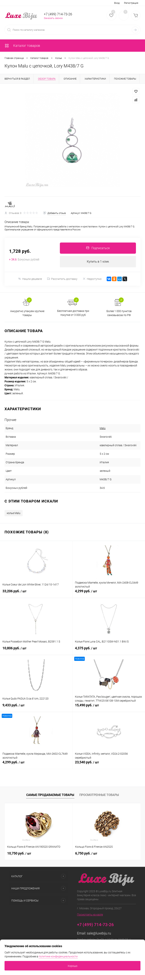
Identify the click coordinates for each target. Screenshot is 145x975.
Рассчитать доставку (62, 279)
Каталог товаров (22, 46)
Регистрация (131, 3)
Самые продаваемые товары (50, 795)
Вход (117, 3)
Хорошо (72, 965)
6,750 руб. (86, 853)
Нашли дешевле (30, 279)
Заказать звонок (53, 18)
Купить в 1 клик (98, 262)
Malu (103, 428)
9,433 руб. (36, 707)
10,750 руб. (19, 853)
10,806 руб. (36, 650)
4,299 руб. (109, 593)
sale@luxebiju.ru (99, 934)
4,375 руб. (109, 650)
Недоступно (92, 279)
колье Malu (13, 513)
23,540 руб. (109, 764)
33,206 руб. (36, 593)
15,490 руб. (109, 707)
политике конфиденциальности (58, 956)
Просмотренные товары (99, 795)
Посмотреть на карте (90, 914)
